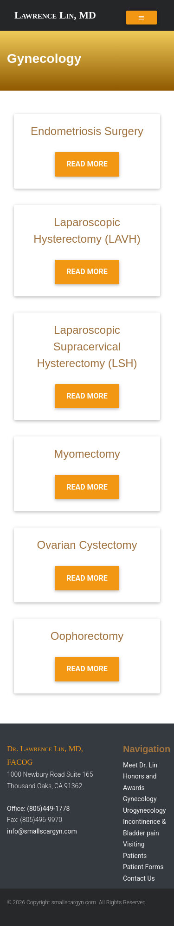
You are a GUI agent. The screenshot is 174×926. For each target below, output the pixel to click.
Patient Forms (143, 867)
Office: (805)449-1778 (38, 808)
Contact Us (139, 878)
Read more (87, 163)
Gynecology (140, 799)
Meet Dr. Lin (140, 765)
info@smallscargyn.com (42, 831)
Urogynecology (144, 810)
